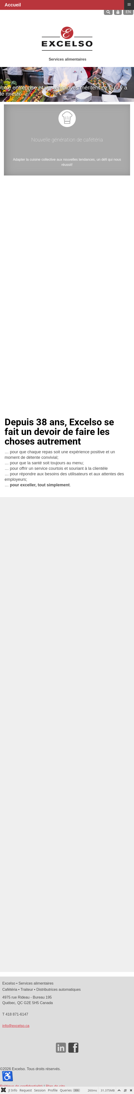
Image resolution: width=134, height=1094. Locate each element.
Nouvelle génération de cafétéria (67, 140)
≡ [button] (129, 4)
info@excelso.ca (15, 1026)
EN (128, 12)
